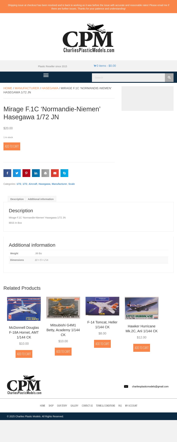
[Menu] (46, 75)
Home (7, 88)
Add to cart (12, 146)
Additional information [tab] (41, 199)
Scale (71, 184)
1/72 (18, 184)
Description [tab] (17, 199)
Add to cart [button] (24, 354)
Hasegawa (50, 88)
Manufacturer (27, 88)
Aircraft (33, 184)
